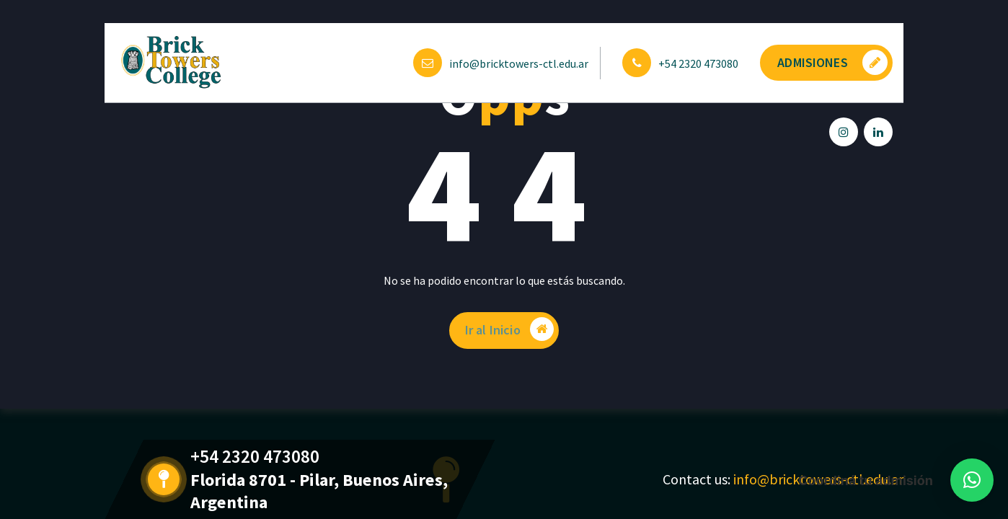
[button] (972, 480)
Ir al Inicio (510, 329)
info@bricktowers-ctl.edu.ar (518, 63)
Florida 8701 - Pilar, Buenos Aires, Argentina (303, 491)
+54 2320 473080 (698, 63)
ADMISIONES (832, 62)
